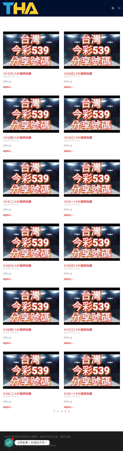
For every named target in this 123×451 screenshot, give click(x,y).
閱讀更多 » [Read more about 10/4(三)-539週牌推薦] (68, 151)
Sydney (52, 445)
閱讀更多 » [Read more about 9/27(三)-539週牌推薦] (68, 343)
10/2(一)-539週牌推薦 (78, 201)
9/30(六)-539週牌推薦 (17, 265)
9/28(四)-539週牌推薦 (17, 329)
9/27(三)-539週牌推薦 (78, 329)
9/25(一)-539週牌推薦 (78, 393)
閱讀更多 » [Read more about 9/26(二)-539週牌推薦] (7, 407)
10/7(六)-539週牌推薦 (17, 73)
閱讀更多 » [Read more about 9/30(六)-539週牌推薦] (7, 279)
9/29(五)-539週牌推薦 (78, 265)
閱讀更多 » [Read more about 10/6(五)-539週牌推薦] (68, 87)
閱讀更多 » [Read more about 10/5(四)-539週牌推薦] (7, 151)
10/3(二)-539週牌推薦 (17, 201)
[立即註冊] (9, 442)
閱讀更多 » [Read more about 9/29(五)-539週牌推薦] (68, 279)
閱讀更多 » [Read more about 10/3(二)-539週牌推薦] (7, 215)
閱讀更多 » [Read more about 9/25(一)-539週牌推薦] (68, 407)
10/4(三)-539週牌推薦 (78, 137)
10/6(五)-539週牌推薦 (78, 73)
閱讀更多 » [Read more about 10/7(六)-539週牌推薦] (7, 87)
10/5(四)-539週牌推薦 (17, 137)
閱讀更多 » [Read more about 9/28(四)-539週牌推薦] (7, 343)
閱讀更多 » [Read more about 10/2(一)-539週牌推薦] (68, 215)
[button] (112, 8)
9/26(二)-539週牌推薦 (17, 393)
